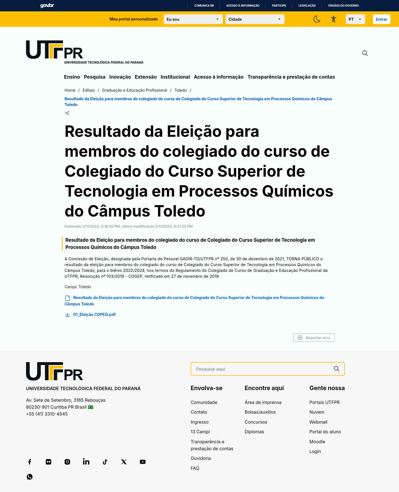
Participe (279, 5)
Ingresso (200, 422)
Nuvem (317, 412)
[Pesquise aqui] (262, 369)
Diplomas (254, 431)
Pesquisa (95, 77)
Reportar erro (313, 337)
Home (70, 90)
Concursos (256, 422)
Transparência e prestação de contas (291, 77)
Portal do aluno (325, 431)
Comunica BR (204, 5)
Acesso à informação (243, 5)
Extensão (146, 77)
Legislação (307, 5)
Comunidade (204, 402)
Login (315, 451)
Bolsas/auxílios (260, 412)
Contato (199, 412)
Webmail (319, 422)
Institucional (175, 77)
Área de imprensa (263, 402)
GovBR (47, 5)
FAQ (195, 468)
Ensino (72, 77)
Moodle (317, 441)
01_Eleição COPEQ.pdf (90, 315)
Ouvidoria (201, 458)
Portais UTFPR (325, 402)
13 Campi (200, 431)
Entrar (381, 19)
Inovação (120, 77)
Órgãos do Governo (343, 5)
